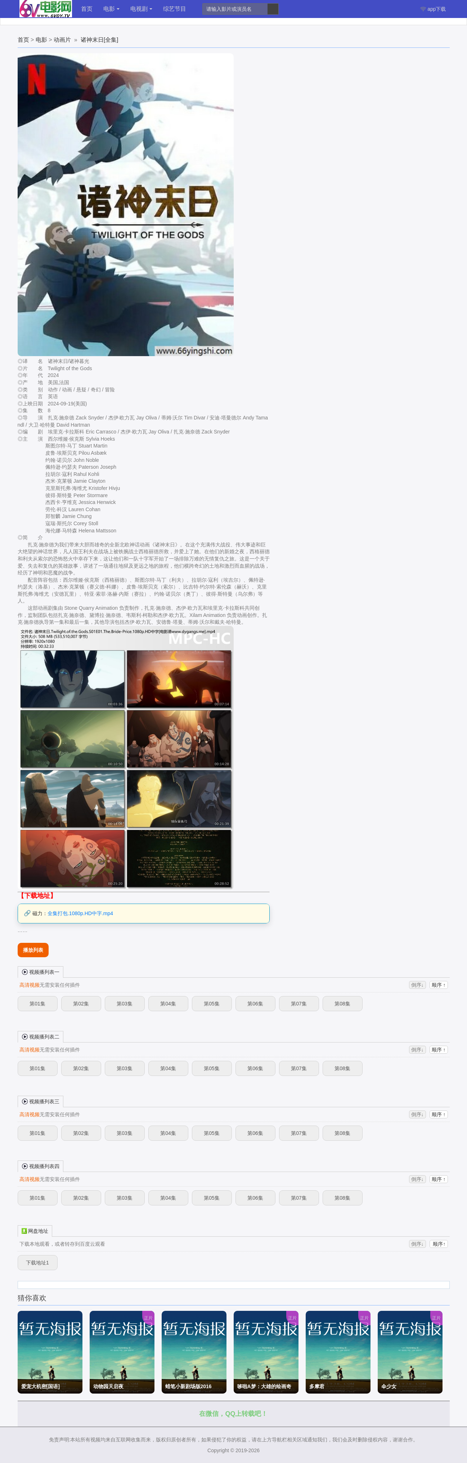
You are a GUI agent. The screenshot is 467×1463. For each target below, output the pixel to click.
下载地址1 (37, 1263)
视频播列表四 (41, 1166)
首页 (87, 9)
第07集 (299, 1004)
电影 (111, 9)
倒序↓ (417, 985)
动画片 (62, 40)
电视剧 (141, 9)
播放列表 (33, 950)
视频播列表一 (41, 971)
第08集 (342, 1004)
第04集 (168, 1004)
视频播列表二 (41, 1036)
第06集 (255, 1004)
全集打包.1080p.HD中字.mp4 (80, 913)
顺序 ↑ (439, 985)
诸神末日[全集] (99, 40)
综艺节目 (174, 9)
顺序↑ (439, 1244)
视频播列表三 (41, 1101)
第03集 (125, 1004)
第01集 (37, 1004)
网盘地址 (35, 1230)
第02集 (81, 1004)
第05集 (212, 1004)
